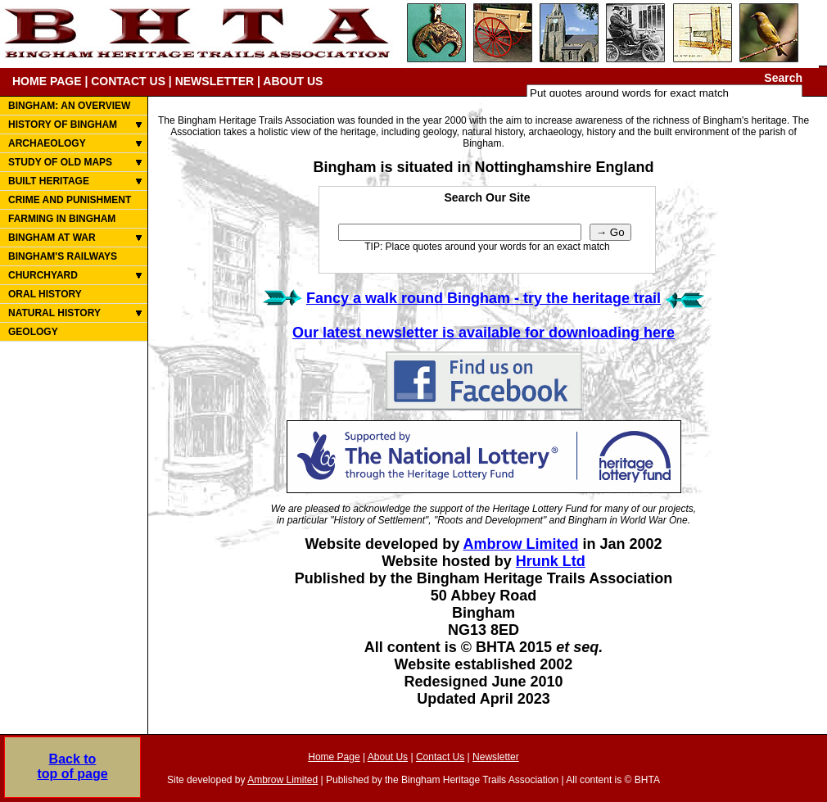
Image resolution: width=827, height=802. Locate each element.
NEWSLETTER (214, 81)
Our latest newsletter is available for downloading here (483, 332)
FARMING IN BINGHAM (61, 218)
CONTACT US (128, 81)
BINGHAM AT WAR (52, 237)
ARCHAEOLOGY (47, 143)
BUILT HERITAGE (48, 181)
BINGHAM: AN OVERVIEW (69, 105)
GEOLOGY (33, 332)
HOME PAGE (47, 81)
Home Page (333, 757)
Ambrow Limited (520, 544)
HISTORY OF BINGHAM (62, 124)
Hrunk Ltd (550, 561)
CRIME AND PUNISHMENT (69, 200)
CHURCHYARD (43, 275)
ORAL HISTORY (45, 294)
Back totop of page (72, 766)
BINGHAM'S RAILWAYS (62, 256)
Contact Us (440, 757)
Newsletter (495, 757)
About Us (388, 757)
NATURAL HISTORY (54, 313)
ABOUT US (293, 81)
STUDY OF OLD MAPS (60, 162)
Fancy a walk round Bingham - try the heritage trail (483, 298)
